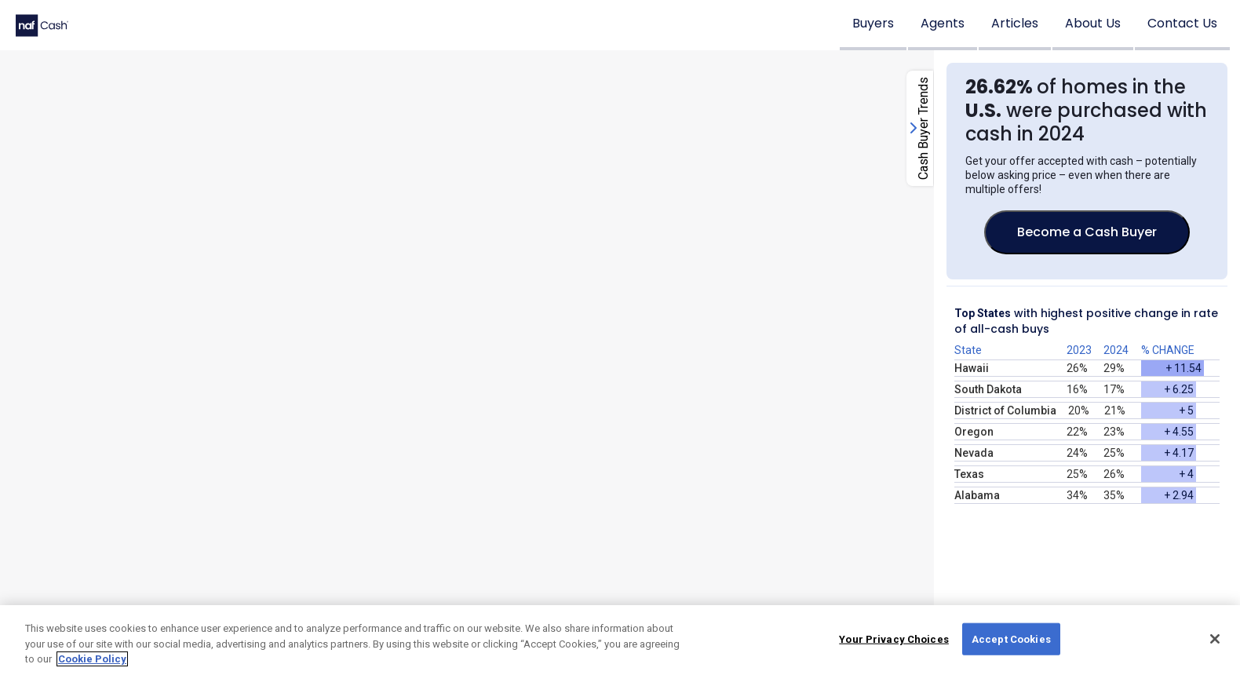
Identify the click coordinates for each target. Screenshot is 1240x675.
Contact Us (1182, 23)
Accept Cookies (1011, 638)
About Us (1093, 23)
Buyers (873, 23)
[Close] (1215, 639)
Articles (1014, 23)
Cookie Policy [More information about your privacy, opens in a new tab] (92, 659)
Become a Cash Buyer (1087, 232)
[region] (620, 640)
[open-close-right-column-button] (919, 128)
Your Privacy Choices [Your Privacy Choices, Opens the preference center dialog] (894, 638)
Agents (943, 23)
